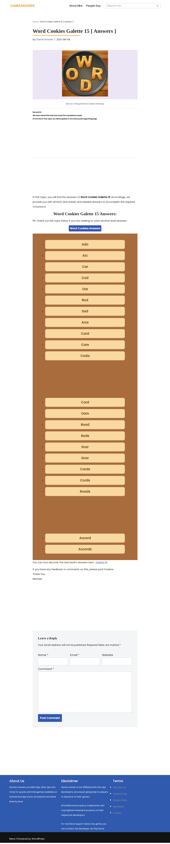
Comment (46, 670)
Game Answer (44, 39)
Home (35, 21)
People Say (93, 6)
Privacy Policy (120, 801)
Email (74, 656)
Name (43, 656)
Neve (12, 840)
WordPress (38, 840)
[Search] (130, 5)
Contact (117, 814)
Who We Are (119, 788)
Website (107, 656)
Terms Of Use (120, 795)
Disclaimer (118, 807)
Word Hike (76, 6)
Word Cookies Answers (85, 228)
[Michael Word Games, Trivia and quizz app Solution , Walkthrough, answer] (22, 5)
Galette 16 (101, 563)
